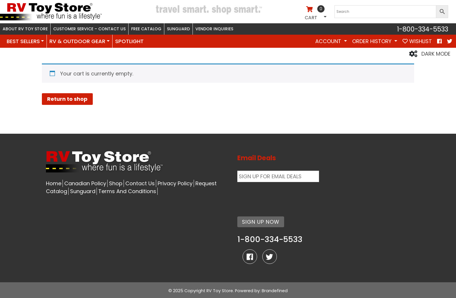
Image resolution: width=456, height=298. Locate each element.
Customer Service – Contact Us (89, 29)
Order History (372, 41)
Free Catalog (146, 29)
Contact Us (140, 183)
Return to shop (67, 99)
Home (53, 183)
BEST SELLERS (23, 41)
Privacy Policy (175, 183)
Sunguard (178, 29)
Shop (115, 183)
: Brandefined (274, 291)
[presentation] (281, 195)
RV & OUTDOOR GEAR (77, 41)
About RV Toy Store (25, 29)
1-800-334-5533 (422, 29)
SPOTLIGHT (129, 41)
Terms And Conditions (127, 191)
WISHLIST (417, 41)
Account (329, 41)
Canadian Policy (85, 183)
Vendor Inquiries (214, 29)
